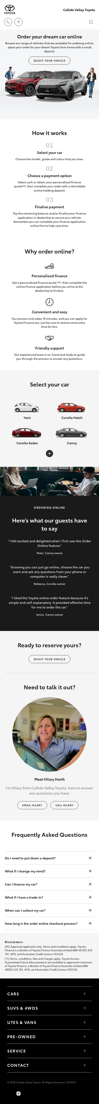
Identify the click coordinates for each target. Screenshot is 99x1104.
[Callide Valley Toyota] (9, 9)
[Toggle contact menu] (85, 1037)
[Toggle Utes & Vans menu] (85, 1022)
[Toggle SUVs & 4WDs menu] (85, 1008)
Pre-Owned (21, 1036)
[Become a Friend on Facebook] (9, 1093)
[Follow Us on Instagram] (18, 1093)
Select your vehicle (49, 60)
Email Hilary (32, 805)
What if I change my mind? (45, 871)
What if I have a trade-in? (45, 897)
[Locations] (18, 22)
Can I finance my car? (45, 884)
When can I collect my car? (45, 910)
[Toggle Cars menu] (85, 994)
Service (16, 1050)
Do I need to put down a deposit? (45, 857)
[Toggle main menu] (91, 22)
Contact (18, 1065)
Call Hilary (64, 805)
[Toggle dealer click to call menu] (8, 22)
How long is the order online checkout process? (45, 923)
